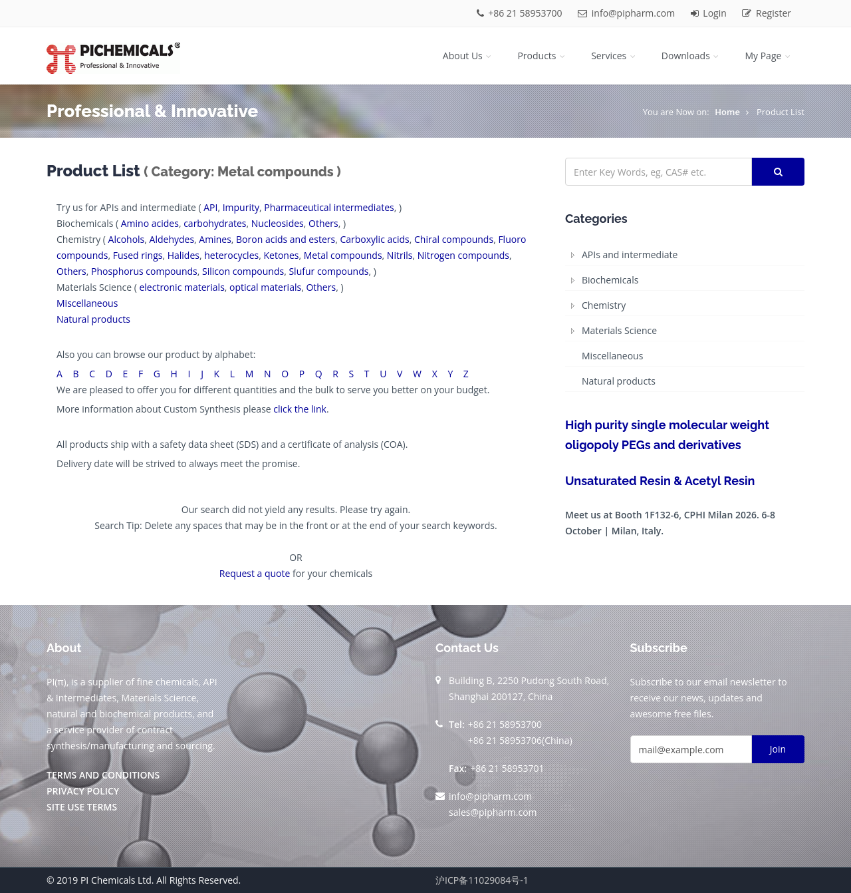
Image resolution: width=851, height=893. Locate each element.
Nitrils (400, 255)
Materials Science (619, 330)
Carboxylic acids (374, 239)
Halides (183, 255)
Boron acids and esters (285, 239)
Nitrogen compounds (463, 255)
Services (614, 55)
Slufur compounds (328, 271)
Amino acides (150, 223)
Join (778, 749)
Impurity (241, 207)
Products (542, 55)
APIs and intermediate (629, 254)
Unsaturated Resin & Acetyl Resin (660, 481)
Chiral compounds (453, 239)
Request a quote (255, 573)
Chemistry (604, 305)
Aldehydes (172, 239)
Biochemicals (610, 279)
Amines (215, 239)
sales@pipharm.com (493, 812)
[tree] (684, 318)
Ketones (281, 255)
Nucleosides (277, 223)
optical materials (265, 287)
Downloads (691, 55)
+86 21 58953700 (521, 13)
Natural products (93, 319)
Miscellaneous (87, 303)
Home (727, 112)
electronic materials (181, 287)
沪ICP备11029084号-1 (482, 880)
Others (323, 223)
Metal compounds (343, 255)
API (210, 207)
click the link (299, 409)
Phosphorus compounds (144, 271)
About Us (468, 55)
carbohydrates (214, 223)
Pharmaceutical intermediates (329, 207)
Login (710, 13)
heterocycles (231, 255)
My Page (768, 55)
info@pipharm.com (627, 13)
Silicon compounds (243, 271)
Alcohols (126, 239)
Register (766, 13)
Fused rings (138, 255)
